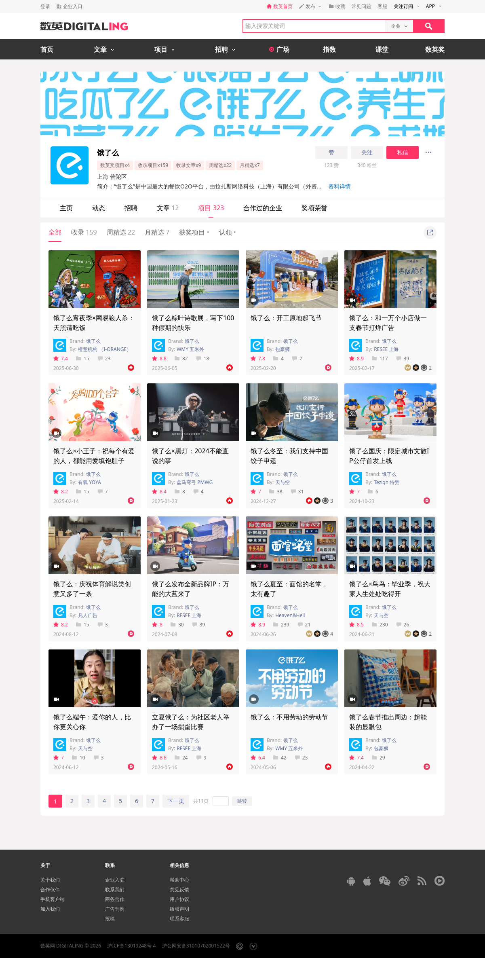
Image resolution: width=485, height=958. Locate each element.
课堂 (381, 49)
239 (281, 624)
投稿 (110, 918)
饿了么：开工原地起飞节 (286, 317)
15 (82, 358)
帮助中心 (179, 879)
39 (402, 358)
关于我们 (50, 879)
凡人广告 (87, 615)
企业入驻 (114, 879)
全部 (54, 232)
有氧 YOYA (89, 482)
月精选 (157, 232)
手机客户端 (52, 899)
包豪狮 (282, 349)
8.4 (159, 491)
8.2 (60, 491)
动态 (98, 207)
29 (378, 757)
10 (78, 757)
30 (177, 624)
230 (380, 624)
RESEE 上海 (386, 349)
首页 (46, 49)
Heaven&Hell (290, 615)
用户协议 (179, 899)
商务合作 (114, 899)
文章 (168, 207)
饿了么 (93, 341)
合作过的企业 (262, 207)
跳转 (242, 800)
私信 (402, 152)
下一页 (175, 801)
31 (297, 491)
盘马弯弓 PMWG (195, 482)
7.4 (60, 358)
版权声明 (179, 908)
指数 (329, 49)
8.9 (356, 358)
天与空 (282, 482)
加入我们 (50, 908)
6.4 (258, 757)
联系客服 (179, 918)
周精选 (121, 232)
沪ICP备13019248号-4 (131, 945)
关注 (367, 152)
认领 (227, 232)
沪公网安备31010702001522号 (196, 945)
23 (104, 358)
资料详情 (339, 186)
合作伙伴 (50, 889)
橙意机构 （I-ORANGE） (104, 349)
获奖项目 (194, 232)
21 (304, 624)
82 (181, 358)
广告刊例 (114, 908)
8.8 (159, 358)
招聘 (130, 207)
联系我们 (114, 889)
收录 (84, 232)
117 (380, 358)
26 (402, 624)
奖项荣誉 (314, 207)
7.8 (258, 358)
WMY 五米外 (190, 349)
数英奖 (435, 49)
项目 (211, 207)
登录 (45, 6)
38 (276, 491)
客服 (382, 6)
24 (181, 757)
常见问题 (361, 6)
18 (202, 358)
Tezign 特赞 (386, 482)
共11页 (201, 800)
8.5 (356, 624)
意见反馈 (179, 889)
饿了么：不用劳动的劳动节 (289, 717)
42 (280, 757)
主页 (66, 207)
